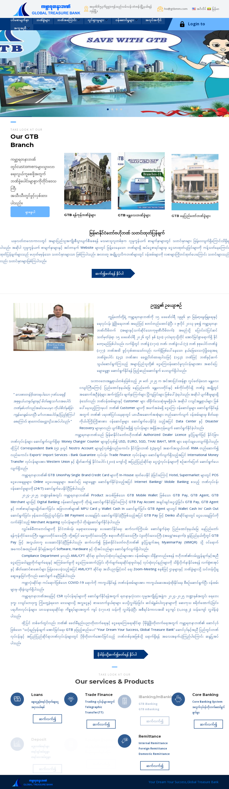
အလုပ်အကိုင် (153, 20)
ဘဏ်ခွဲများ (43, 20)
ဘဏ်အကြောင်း (66, 20)
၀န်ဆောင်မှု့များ (124, 20)
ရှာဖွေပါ (30, 212)
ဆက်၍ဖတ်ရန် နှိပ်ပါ (109, 273)
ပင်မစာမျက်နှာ (20, 20)
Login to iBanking (192, 29)
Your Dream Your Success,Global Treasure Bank (183, 782)
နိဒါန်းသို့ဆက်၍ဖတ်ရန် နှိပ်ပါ (117, 654)
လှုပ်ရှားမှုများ (96, 20)
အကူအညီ (20, 28)
